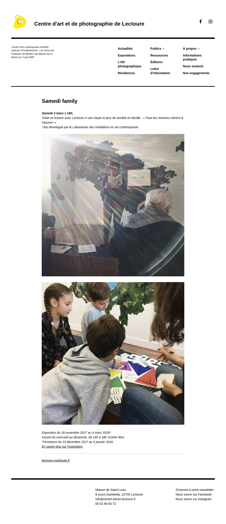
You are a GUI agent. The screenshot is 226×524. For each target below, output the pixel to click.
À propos (189, 48)
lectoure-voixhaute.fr (56, 460)
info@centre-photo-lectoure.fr (115, 499)
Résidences (126, 73)
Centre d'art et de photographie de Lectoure (89, 24)
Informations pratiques (192, 57)
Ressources (159, 55)
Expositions (126, 55)
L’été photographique (129, 64)
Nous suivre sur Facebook (194, 494)
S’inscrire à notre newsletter (195, 490)
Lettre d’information (160, 71)
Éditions (156, 62)
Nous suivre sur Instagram (194, 499)
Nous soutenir (193, 66)
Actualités (125, 48)
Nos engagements (196, 73)
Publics (155, 48)
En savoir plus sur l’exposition (62, 446)
